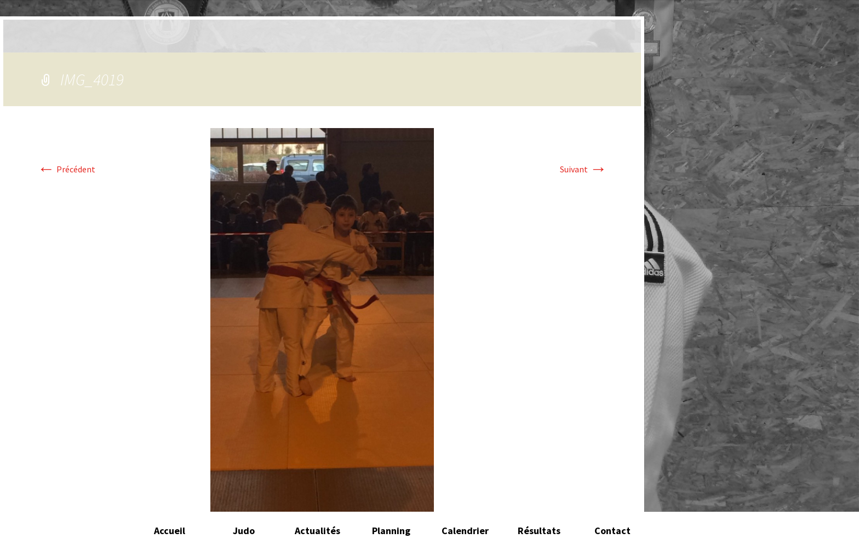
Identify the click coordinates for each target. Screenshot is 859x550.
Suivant (583, 169)
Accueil (169, 530)
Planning (391, 530)
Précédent (66, 169)
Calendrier (465, 530)
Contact (612, 530)
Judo (244, 530)
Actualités (317, 530)
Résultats (539, 530)
